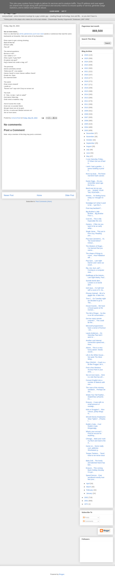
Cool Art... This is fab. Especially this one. (94, 220)
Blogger (61, 574)
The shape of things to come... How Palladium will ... (95, 255)
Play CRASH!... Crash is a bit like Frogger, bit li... (95, 363)
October (89, 140)
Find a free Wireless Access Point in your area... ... (94, 370)
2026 (86, 55)
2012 (86, 101)
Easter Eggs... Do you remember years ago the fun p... (94, 183)
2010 (86, 107)
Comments (88, 521)
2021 (86, 71)
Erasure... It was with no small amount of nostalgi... (95, 404)
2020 (86, 75)
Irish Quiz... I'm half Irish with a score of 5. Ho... (95, 289)
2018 (86, 81)
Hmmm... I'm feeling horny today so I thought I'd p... (95, 198)
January (89, 493)
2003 (86, 130)
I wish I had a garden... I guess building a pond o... (95, 168)
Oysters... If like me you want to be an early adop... (94, 226)
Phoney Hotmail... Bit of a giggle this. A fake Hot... (95, 294)
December (90, 133)
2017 (86, 85)
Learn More (54, 11)
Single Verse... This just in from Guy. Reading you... (95, 233)
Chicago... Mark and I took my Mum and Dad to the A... (96, 441)
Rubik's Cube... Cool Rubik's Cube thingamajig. (93, 426)
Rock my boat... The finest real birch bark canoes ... (95, 176)
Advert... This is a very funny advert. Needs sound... (94, 350)
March (88, 487)
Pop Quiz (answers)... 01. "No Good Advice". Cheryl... (95, 241)
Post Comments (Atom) (44, 201)
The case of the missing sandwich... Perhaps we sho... (95, 390)
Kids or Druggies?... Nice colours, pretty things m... (95, 412)
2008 (86, 114)
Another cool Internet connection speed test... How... (95, 343)
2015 (86, 91)
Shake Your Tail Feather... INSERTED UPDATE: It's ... (95, 397)
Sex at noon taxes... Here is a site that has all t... (95, 376)
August (89, 146)
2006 (86, 121)
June (88, 153)
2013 (86, 98)
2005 (86, 124)
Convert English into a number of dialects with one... (95, 382)
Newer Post (9, 195)
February (89, 490)
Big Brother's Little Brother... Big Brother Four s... (94, 214)
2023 (86, 65)
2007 (86, 117)
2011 (86, 104)
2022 (86, 68)
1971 (86, 504)
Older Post (69, 195)
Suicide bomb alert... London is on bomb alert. (94, 283)
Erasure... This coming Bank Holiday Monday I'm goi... (95, 470)
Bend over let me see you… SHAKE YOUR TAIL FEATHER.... (95, 190)
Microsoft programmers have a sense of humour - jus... (96, 328)
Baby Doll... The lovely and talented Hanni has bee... (95, 463)
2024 (86, 62)
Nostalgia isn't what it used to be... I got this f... (96, 204)
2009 (86, 111)
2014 (86, 94)
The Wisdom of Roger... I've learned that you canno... (95, 248)
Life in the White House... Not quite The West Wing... (95, 357)
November (90, 137)
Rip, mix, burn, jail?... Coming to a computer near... (95, 270)
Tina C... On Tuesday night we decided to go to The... (96, 301)
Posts (86, 517)
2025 (86, 58)
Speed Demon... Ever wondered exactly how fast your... (95, 477)
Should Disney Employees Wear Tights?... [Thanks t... (95, 419)
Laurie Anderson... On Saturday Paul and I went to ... (94, 335)
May (88, 156)
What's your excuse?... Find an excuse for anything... (94, 434)
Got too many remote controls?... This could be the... (95, 321)
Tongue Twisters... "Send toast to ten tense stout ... (95, 455)
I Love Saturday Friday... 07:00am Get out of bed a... (95, 161)
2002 (86, 497)
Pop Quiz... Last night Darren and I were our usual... (95, 263)
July (88, 150)
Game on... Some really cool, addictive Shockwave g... (95, 448)
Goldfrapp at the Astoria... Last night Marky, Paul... (96, 276)
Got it (64, 11)
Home (39, 195)
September (90, 143)
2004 (86, 127)
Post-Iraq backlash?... (94, 208)
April (88, 483)
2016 (86, 88)
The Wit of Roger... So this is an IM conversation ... (95, 314)
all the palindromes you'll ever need (31, 34)
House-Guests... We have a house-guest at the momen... (95, 308)
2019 (86, 78)
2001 (86, 501)
